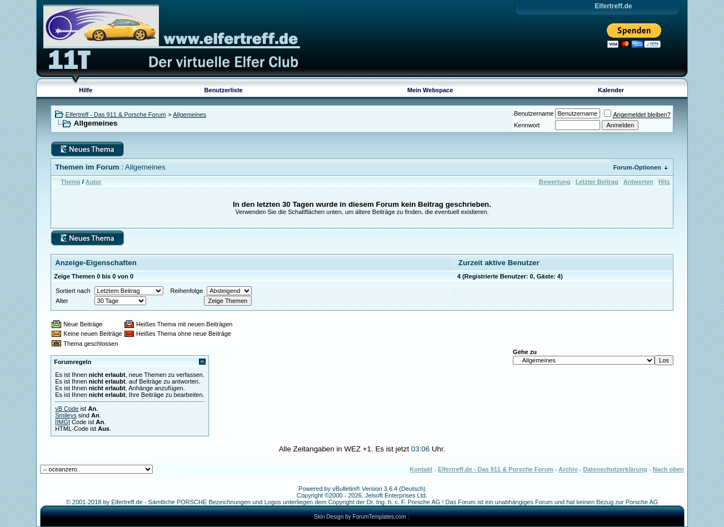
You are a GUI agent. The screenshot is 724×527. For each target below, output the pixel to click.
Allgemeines (189, 114)
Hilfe (85, 90)
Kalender (611, 90)
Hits (664, 181)
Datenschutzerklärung (615, 469)
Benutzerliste (223, 90)
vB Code (66, 408)
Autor (93, 181)
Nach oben (668, 469)
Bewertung (555, 181)
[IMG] (62, 422)
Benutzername (534, 113)
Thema (70, 181)
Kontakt (421, 469)
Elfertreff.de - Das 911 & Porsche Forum (495, 469)
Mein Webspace (430, 90)
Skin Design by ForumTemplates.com (360, 517)
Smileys (66, 415)
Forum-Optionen (637, 167)
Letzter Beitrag (597, 181)
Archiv (567, 469)
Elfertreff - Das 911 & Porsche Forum (116, 114)
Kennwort (527, 125)
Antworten (638, 181)
